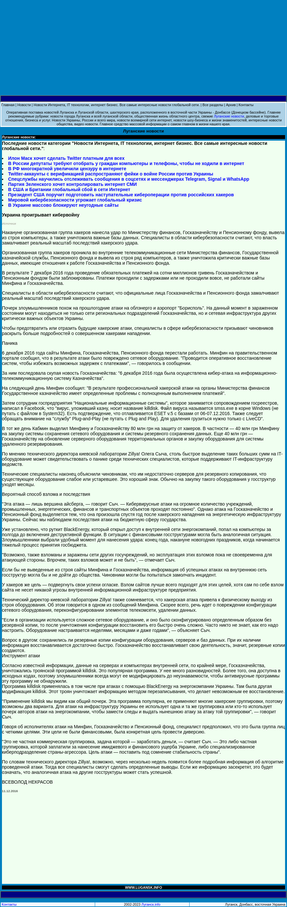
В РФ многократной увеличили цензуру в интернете (67, 168)
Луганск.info (150, 904)
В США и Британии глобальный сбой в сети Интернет (69, 189)
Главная (8, 105)
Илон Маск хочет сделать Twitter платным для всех (66, 158)
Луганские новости (229, 116)
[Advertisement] (143, 47)
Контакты (245, 105)
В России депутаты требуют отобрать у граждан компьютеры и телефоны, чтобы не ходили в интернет (126, 163)
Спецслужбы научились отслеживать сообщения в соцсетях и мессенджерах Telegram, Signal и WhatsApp (128, 179)
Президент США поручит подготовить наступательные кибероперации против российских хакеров (121, 194)
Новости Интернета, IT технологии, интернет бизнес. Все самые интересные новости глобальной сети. (117, 105)
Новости (24, 105)
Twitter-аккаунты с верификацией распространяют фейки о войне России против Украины (110, 173)
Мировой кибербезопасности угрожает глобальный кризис (75, 199)
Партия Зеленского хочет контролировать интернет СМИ (72, 184)
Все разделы (213, 105)
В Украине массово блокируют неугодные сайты (63, 205)
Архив (231, 105)
